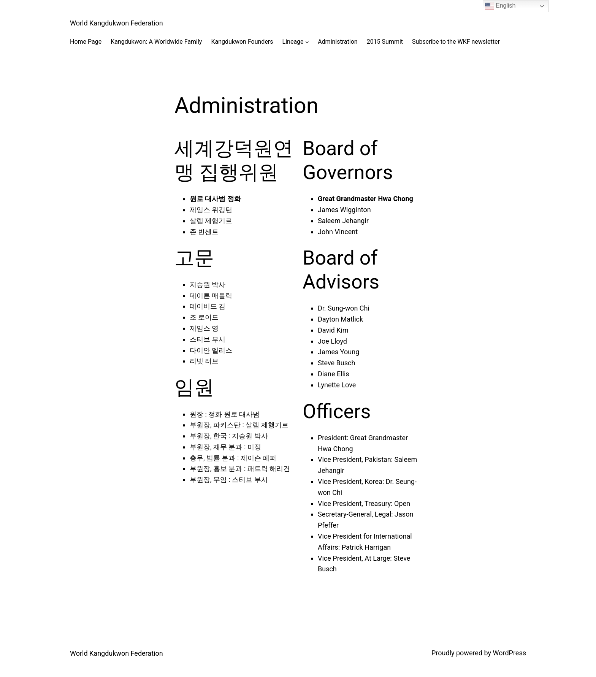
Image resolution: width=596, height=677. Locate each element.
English (500, 6)
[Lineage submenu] (307, 42)
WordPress (509, 653)
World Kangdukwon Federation (116, 23)
